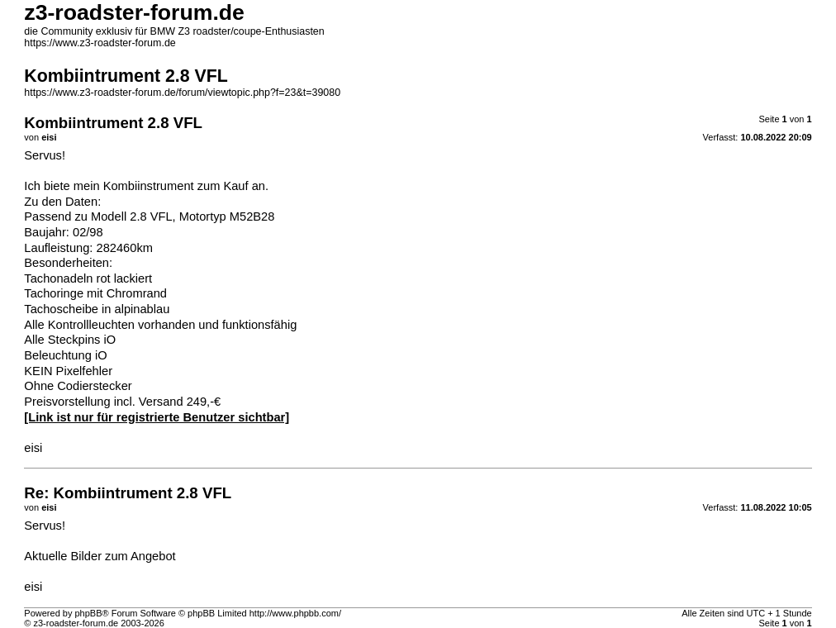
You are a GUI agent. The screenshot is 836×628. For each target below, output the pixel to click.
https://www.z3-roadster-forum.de (99, 43)
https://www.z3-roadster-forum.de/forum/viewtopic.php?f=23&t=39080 (182, 92)
